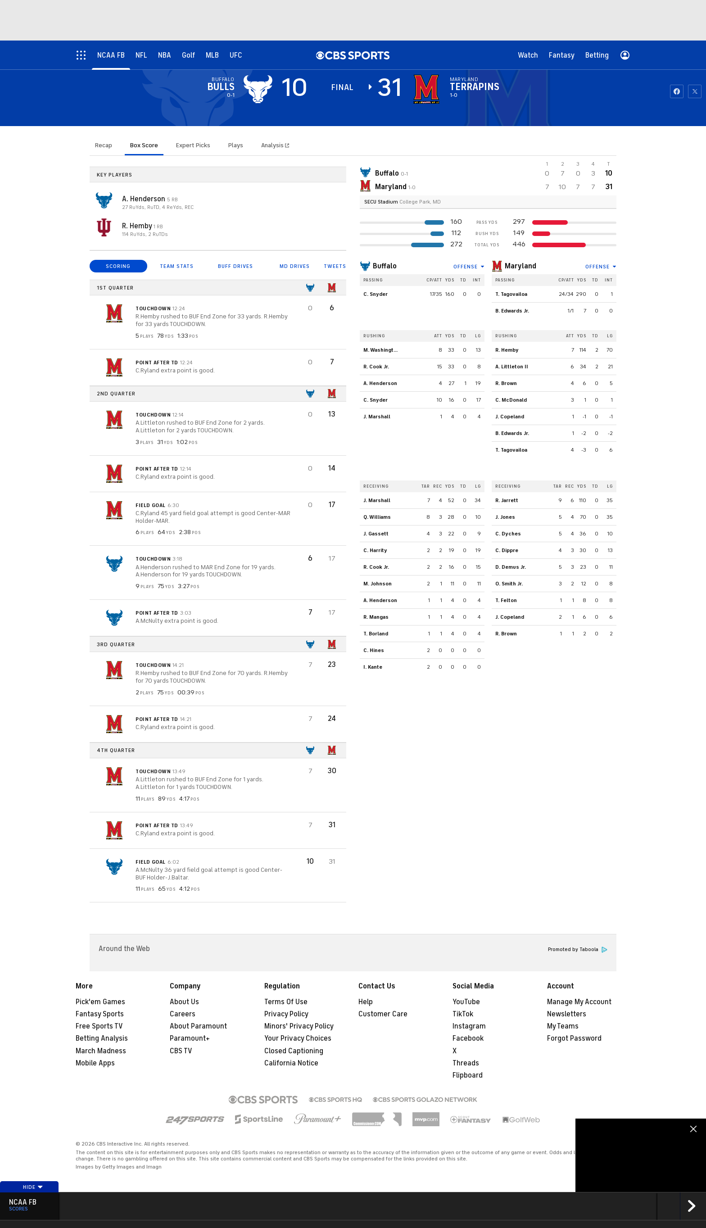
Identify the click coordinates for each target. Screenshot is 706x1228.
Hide (33, 1187)
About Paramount (198, 1026)
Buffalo (385, 266)
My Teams (563, 1026)
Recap (103, 145)
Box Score (144, 145)
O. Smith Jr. (509, 583)
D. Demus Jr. (510, 567)
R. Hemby (138, 226)
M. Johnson (377, 583)
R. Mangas (376, 617)
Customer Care (382, 1014)
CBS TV (181, 1051)
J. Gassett (376, 533)
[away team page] (258, 89)
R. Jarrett (506, 500)
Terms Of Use (286, 1001)
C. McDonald (511, 400)
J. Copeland (509, 416)
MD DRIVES (295, 266)
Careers (182, 1014)
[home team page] (426, 89)
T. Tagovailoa (511, 294)
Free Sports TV (99, 1026)
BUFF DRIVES (235, 266)
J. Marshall (376, 416)
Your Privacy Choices (297, 1038)
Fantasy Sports (100, 1014)
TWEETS (335, 266)
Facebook (468, 1038)
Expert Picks (193, 145)
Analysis (273, 145)
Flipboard (468, 1075)
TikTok (463, 1014)
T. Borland (375, 633)
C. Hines (373, 650)
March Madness (101, 1051)
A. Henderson (144, 199)
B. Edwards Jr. (512, 311)
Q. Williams (377, 517)
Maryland (520, 266)
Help (365, 1001)
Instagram (469, 1026)
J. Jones (505, 517)
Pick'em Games (100, 1001)
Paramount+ (190, 1038)
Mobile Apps (95, 1063)
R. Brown (506, 383)
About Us (184, 1001)
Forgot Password (574, 1038)
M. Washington (381, 350)
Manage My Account (579, 1001)
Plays (235, 145)
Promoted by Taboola (577, 949)
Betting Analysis (102, 1038)
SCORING (118, 266)
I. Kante (372, 667)
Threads (466, 1063)
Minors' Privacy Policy (299, 1026)
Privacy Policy (286, 1014)
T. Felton (506, 600)
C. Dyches (508, 533)
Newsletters (566, 1014)
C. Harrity (375, 550)
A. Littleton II (511, 366)
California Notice (291, 1063)
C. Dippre (506, 550)
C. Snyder (375, 294)
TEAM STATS (177, 266)
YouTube (466, 1001)
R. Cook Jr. (376, 366)
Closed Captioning (293, 1051)
